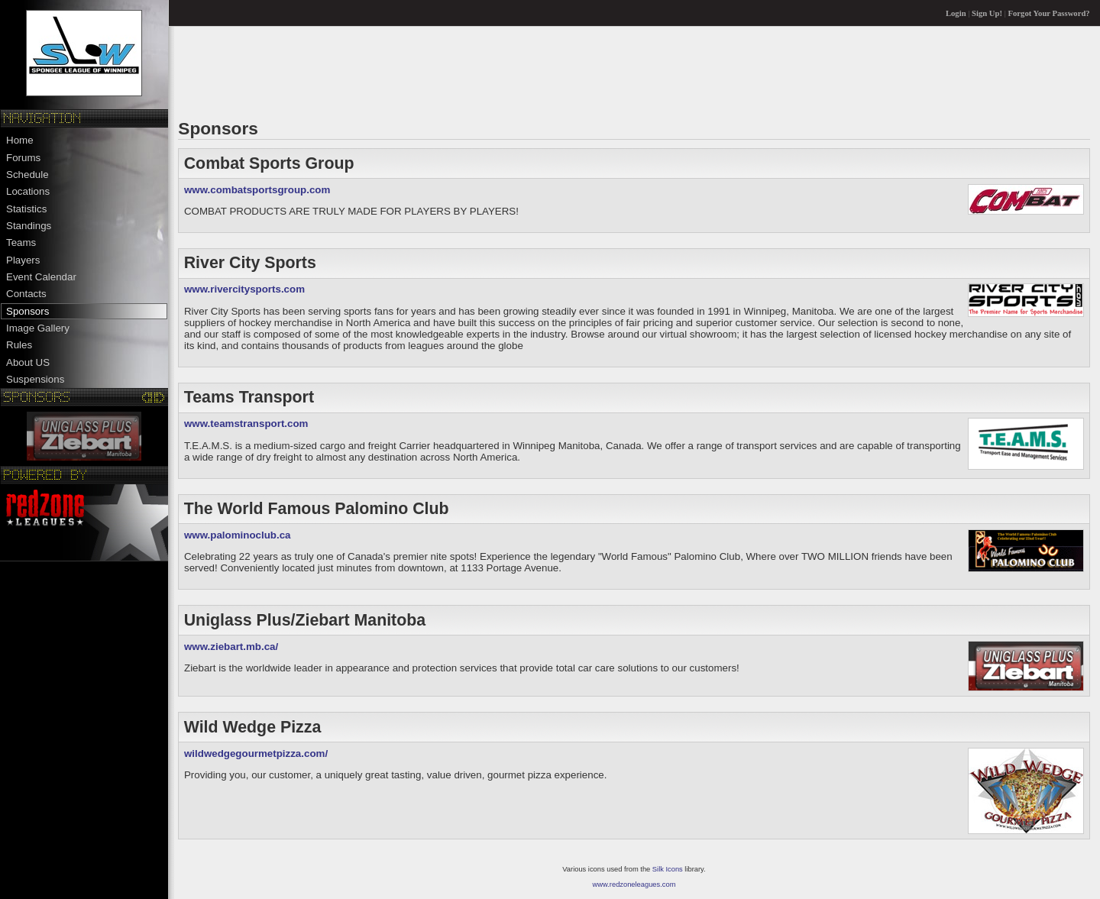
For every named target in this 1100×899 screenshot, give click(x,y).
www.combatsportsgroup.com (257, 190)
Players (23, 260)
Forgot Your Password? (1049, 13)
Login (956, 13)
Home (20, 140)
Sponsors (27, 311)
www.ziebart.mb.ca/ (231, 646)
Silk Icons (667, 869)
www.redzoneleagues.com (634, 884)
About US (28, 362)
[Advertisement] (456, 71)
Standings (28, 225)
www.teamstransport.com (246, 423)
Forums (23, 157)
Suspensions (35, 379)
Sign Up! (987, 13)
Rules (19, 345)
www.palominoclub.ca (237, 535)
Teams (21, 242)
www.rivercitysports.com (244, 289)
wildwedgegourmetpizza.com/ (256, 753)
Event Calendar (41, 277)
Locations (28, 191)
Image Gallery (38, 328)
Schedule (27, 174)
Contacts (26, 293)
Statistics (26, 209)
